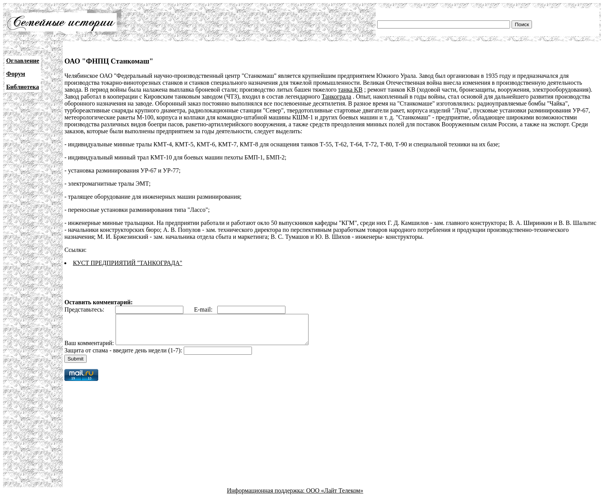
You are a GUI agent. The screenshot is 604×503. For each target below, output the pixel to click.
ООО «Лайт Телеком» (334, 496)
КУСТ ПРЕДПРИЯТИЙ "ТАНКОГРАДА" (127, 263)
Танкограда (336, 96)
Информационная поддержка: (266, 496)
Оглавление (22, 60)
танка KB (350, 89)
